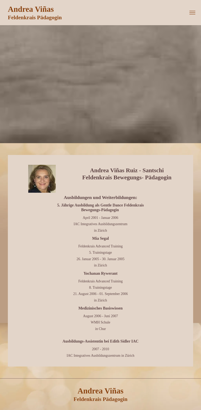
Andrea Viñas (31, 9)
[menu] (192, 12)
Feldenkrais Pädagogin (35, 17)
